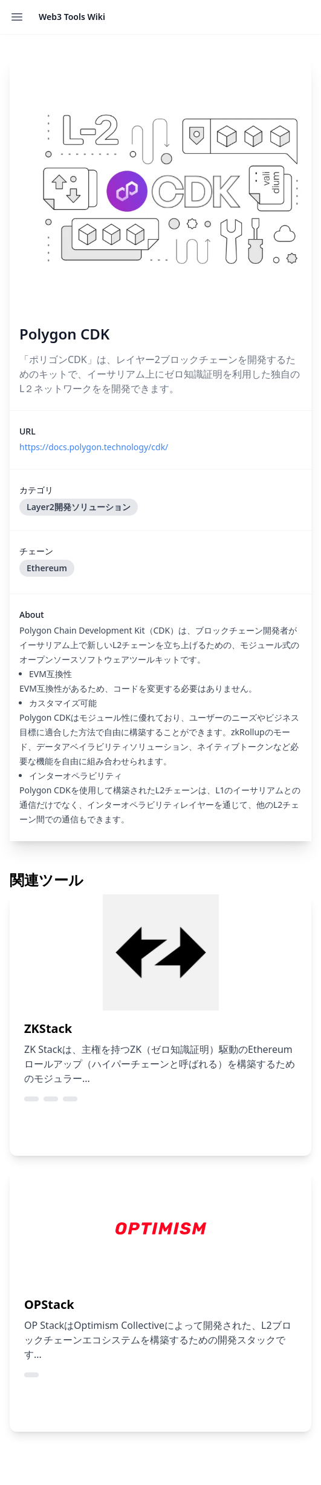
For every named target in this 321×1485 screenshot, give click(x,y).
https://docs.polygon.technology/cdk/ (93, 447)
